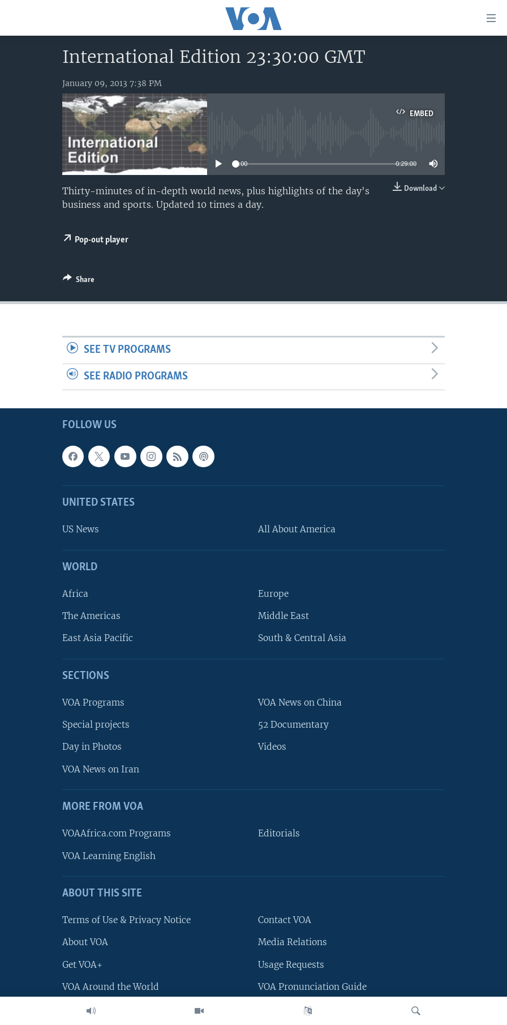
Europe (273, 594)
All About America (297, 529)
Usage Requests (291, 964)
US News (80, 529)
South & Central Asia (302, 638)
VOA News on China (300, 703)
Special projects (96, 725)
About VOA (85, 942)
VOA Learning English (109, 856)
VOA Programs (93, 703)
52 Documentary (293, 725)
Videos (272, 747)
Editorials (279, 833)
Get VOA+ (82, 964)
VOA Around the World (110, 986)
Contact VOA (284, 920)
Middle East (283, 616)
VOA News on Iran (100, 769)
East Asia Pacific (97, 638)
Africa (75, 594)
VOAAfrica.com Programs (116, 833)
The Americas (91, 616)
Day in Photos (92, 747)
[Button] (78, 281)
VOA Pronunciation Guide (312, 986)
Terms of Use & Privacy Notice (126, 920)
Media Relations (292, 942)
